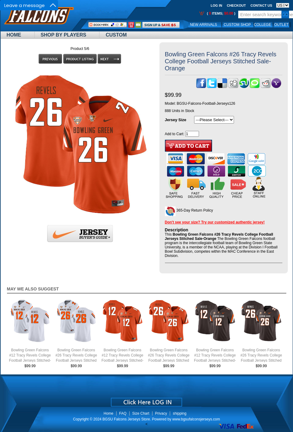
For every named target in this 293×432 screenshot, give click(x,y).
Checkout (236, 5)
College (262, 25)
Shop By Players (63, 34)
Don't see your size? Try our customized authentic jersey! (215, 222)
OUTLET (281, 25)
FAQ (123, 413)
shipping (180, 413)
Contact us (261, 5)
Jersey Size (176, 120)
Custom (116, 34)
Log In (216, 5)
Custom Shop (237, 25)
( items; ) (220, 13)
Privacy (161, 413)
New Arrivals (203, 25)
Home (14, 34)
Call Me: (131, 25)
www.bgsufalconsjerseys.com (196, 419)
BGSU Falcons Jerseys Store (126, 419)
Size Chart (140, 413)
